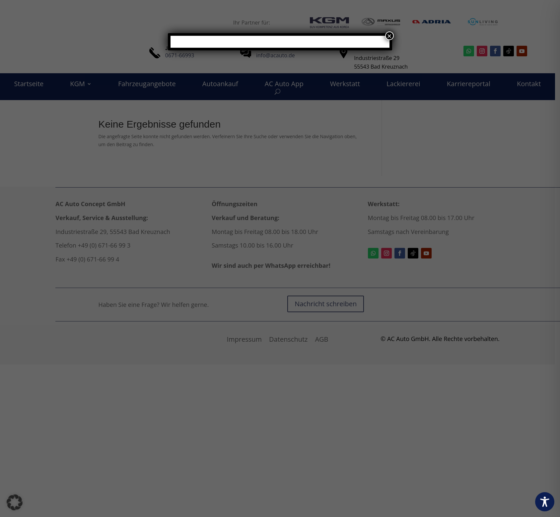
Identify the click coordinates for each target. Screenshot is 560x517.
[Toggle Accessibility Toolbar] (544, 501)
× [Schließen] (389, 35)
